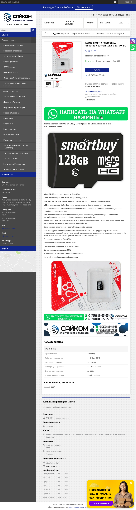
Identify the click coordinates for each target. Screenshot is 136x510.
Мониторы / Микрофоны (14, 164)
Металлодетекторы (12, 140)
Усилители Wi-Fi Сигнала (14, 96)
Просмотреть (83, 7)
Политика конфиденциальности (57, 407)
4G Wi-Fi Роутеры (10, 91)
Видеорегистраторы (12, 51)
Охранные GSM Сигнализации (16, 78)
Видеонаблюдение (11, 113)
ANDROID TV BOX (10, 158)
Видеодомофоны (10, 129)
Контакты (105, 23)
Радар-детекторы (11, 61)
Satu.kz (80, 505)
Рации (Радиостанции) (13, 45)
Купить (97, 70)
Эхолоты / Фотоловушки (14, 169)
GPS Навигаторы (10, 72)
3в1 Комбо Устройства (13, 56)
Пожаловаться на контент (79, 507)
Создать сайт (6, 2)
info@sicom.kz (8, 236)
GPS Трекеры (9, 67)
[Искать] (33, 30)
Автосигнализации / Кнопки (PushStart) (15, 146)
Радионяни (8, 123)
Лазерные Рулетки (11, 102)
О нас (90, 23)
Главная (49, 23)
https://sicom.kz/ (9, 228)
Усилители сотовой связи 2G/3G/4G (14, 84)
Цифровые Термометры (14, 107)
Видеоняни (8, 118)
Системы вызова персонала (15, 153)
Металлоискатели (11, 134)
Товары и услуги (9, 40)
